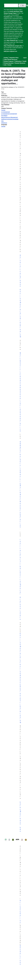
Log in (25, 57)
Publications (18, 61)
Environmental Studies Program (20, 313)
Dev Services (20, 955)
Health (24, 61)
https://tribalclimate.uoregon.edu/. (13, 46)
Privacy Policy (20, 911)
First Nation (4, 115)
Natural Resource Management (9, 117)
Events (9, 65)
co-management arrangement (9, 113)
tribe (2, 121)
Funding (6, 57)
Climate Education (9, 63)
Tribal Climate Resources (10, 59)
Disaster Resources (20, 63)
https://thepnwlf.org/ (12, 40)
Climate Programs (9, 61)
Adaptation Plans (14, 57)
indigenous (4, 123)
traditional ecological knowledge (9, 119)
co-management (5, 112)
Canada (3, 110)
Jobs (5, 65)
